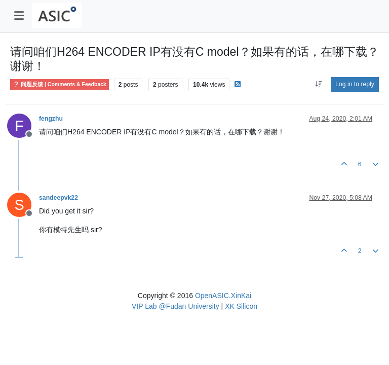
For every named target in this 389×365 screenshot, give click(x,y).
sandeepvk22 (58, 197)
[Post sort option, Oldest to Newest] (318, 84)
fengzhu (51, 118)
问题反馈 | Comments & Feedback (59, 84)
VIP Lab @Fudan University (175, 306)
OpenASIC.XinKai (223, 295)
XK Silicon (241, 306)
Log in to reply (354, 84)
